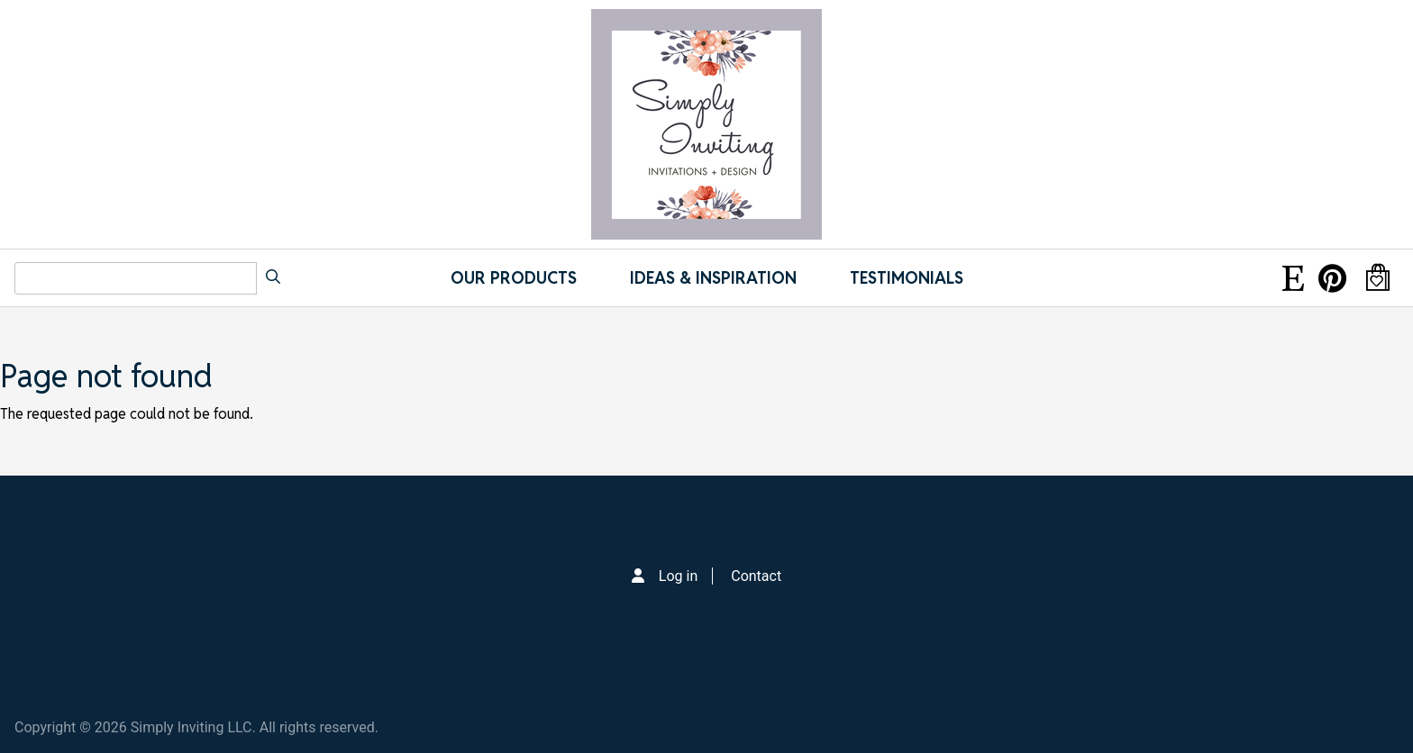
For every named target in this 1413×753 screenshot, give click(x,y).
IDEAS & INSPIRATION (713, 278)
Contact (756, 576)
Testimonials (906, 278)
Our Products (514, 278)
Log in (678, 576)
